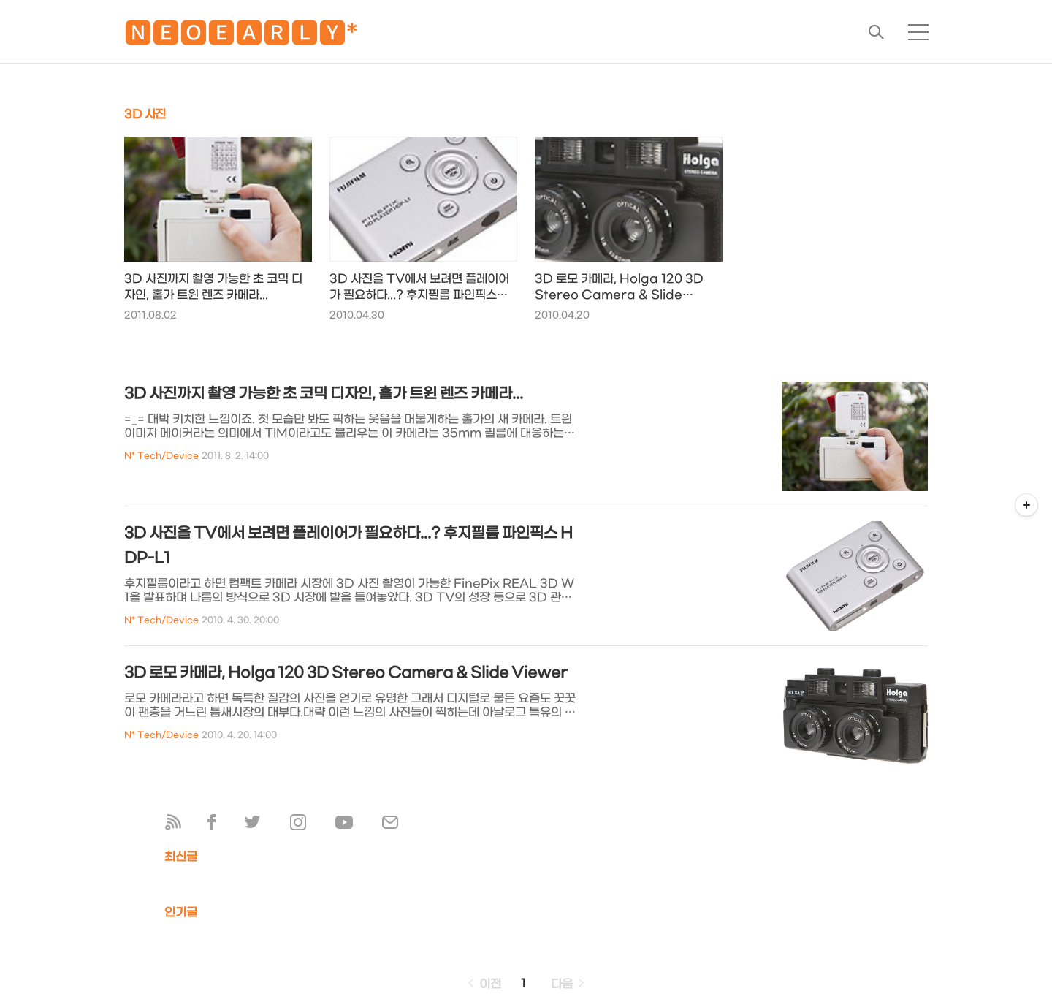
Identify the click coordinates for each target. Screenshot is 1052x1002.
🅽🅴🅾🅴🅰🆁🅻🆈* (241, 36)
